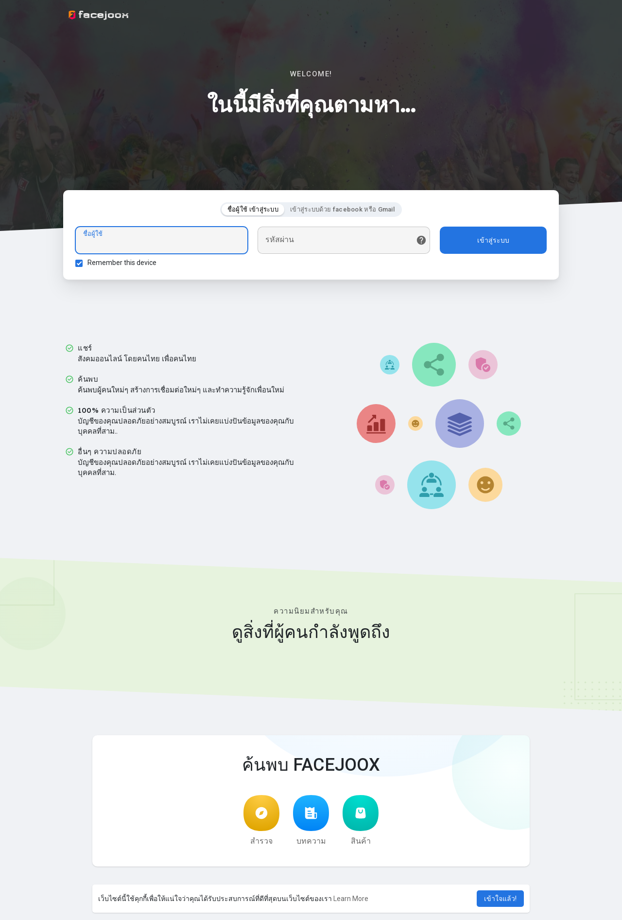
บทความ (311, 820)
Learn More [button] (350, 898)
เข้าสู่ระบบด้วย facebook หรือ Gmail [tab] (342, 209)
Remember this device (121, 262)
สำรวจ (261, 820)
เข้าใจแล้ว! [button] (500, 898)
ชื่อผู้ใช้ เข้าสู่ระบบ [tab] (252, 209)
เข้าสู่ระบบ (493, 240)
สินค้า (361, 820)
